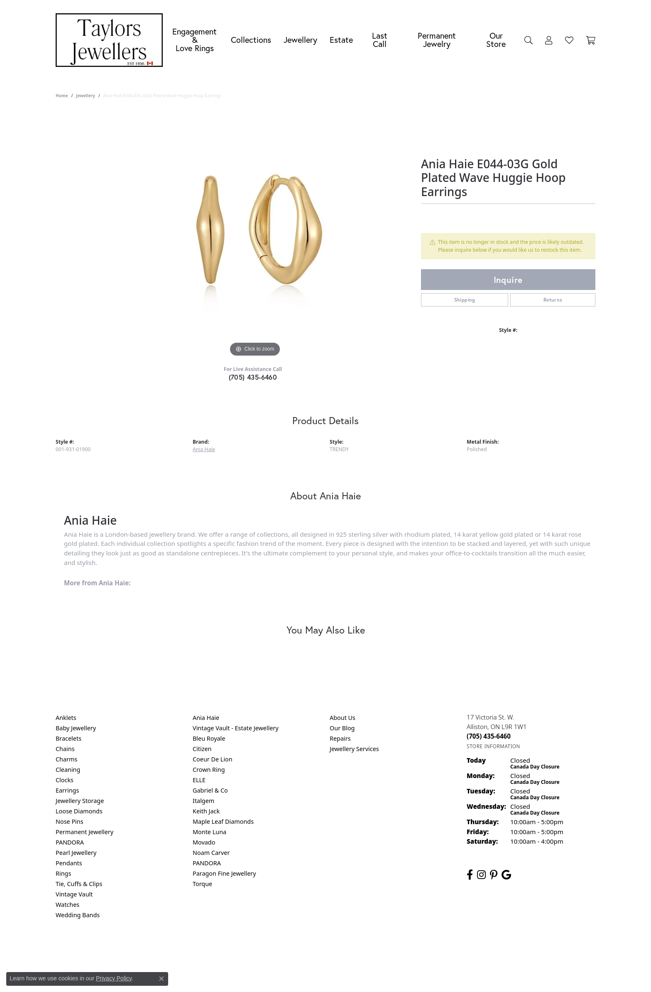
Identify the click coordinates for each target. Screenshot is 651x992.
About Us (342, 718)
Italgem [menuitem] (203, 801)
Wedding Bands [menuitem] (78, 915)
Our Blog (342, 728)
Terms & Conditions (334, 948)
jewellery (85, 95)
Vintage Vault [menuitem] (74, 894)
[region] (254, 234)
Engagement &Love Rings (194, 40)
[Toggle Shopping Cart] (590, 40)
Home (62, 95)
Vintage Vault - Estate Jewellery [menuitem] (236, 728)
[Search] (528, 40)
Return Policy (242, 948)
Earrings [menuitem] (67, 790)
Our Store (496, 39)
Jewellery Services (354, 749)
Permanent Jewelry (437, 39)
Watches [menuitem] (67, 905)
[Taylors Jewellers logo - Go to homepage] (111, 40)
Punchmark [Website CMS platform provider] (341, 975)
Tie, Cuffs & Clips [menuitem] (79, 884)
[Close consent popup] (161, 978)
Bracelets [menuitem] (68, 738)
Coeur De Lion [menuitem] (212, 759)
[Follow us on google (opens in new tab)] (506, 875)
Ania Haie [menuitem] (206, 718)
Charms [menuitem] (66, 759)
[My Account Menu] (549, 40)
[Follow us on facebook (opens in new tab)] (470, 875)
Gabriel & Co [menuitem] (210, 790)
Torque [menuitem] (202, 884)
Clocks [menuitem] (64, 780)
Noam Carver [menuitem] (211, 853)
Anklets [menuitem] (66, 718)
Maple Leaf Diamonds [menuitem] (223, 821)
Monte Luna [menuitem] (209, 832)
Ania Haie (204, 449)
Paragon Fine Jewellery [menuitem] (224, 873)
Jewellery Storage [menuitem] (80, 801)
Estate (341, 39)
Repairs (340, 738)
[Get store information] (493, 746)
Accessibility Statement (395, 948)
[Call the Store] (489, 736)
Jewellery (300, 39)
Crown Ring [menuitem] (209, 769)
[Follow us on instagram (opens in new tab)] (481, 875)
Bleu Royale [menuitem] (209, 738)
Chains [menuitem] (65, 749)
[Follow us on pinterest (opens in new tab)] (493, 875)
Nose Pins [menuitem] (69, 821)
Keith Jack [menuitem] (206, 811)
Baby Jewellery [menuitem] (76, 728)
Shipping (464, 300)
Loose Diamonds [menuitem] (79, 811)
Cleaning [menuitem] (68, 769)
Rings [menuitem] (63, 873)
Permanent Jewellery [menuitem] (84, 832)
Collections (251, 39)
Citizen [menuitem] (202, 749)
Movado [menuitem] (204, 842)
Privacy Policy (285, 948)
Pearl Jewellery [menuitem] (76, 853)
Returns (553, 300)
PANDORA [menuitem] (70, 842)
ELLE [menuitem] (199, 780)
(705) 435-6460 (253, 377)
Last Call (379, 39)
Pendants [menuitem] (69, 863)
